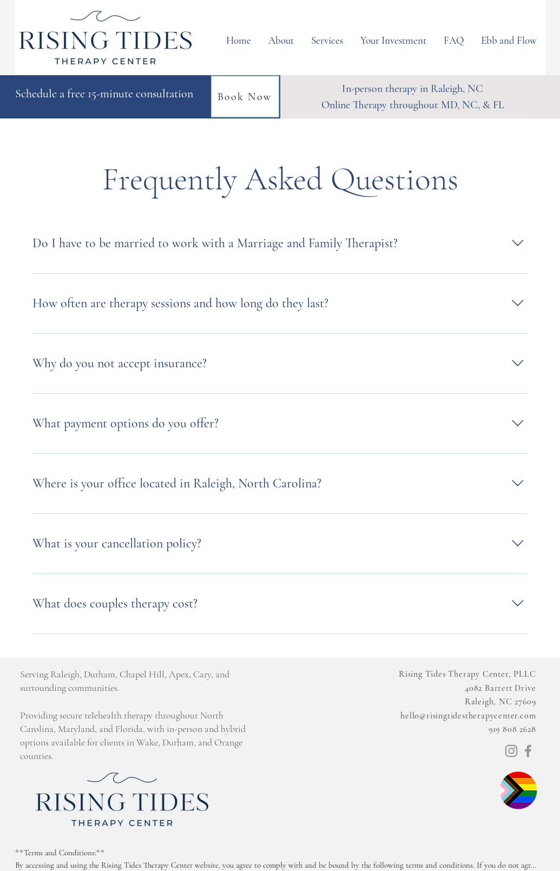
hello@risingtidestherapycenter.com (468, 715)
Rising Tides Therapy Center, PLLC (467, 674)
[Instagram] (511, 751)
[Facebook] (528, 751)
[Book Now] (245, 96)
